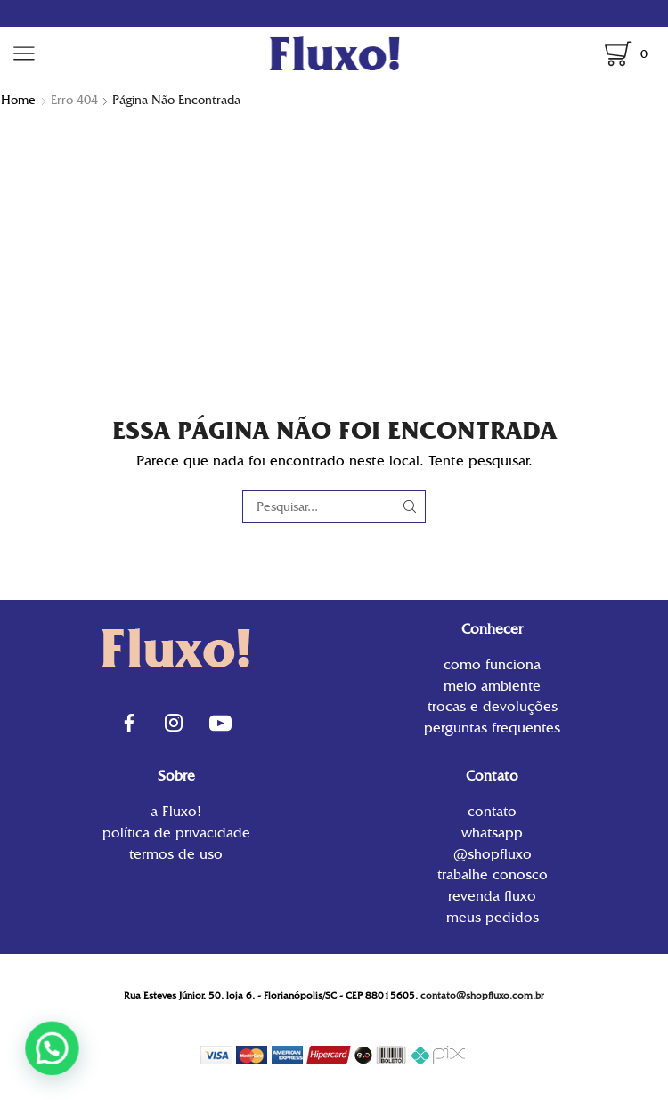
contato (492, 813)
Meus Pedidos (492, 916)
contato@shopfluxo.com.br (482, 995)
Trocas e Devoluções (493, 706)
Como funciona (492, 666)
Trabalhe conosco (492, 874)
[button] (13, 1062)
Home (18, 100)
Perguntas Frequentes (492, 726)
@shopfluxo (492, 853)
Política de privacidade (176, 832)
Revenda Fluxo (492, 895)
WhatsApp (492, 832)
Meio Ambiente (492, 685)
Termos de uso (176, 853)
